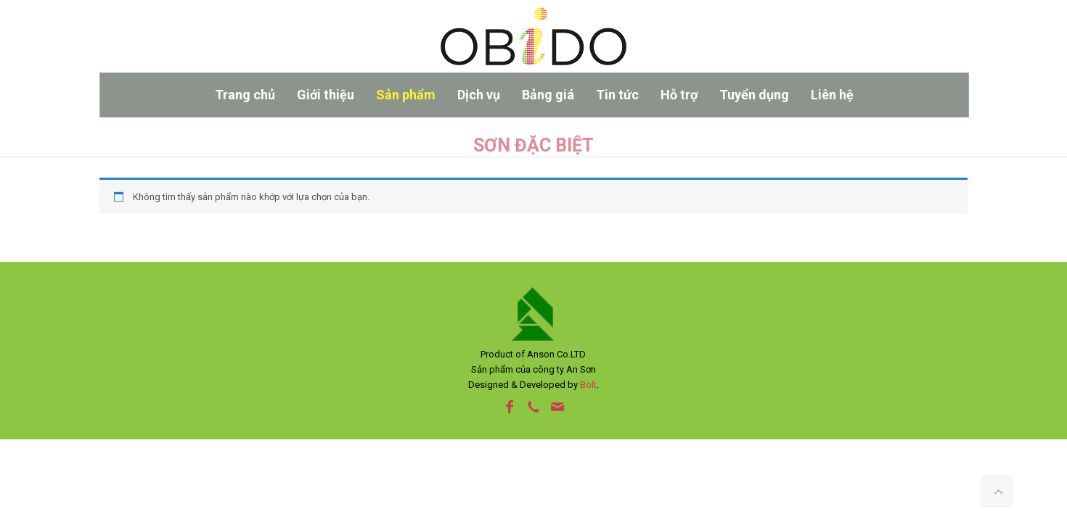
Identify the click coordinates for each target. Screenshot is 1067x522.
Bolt (588, 384)
